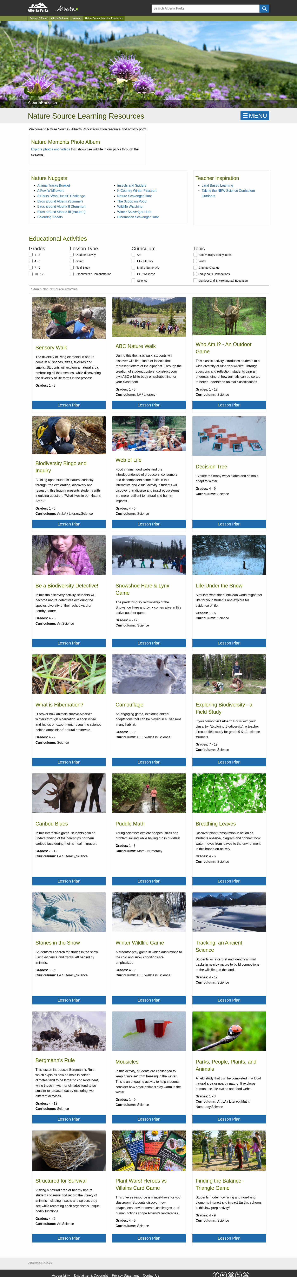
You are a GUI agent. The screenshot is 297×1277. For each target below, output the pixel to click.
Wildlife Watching (129, 206)
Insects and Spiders (131, 185)
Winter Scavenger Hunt (134, 212)
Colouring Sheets (50, 217)
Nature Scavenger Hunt (134, 196)
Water (199, 261)
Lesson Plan (69, 405)
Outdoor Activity (83, 254)
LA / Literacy (142, 261)
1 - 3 (34, 254)
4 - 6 (34, 261)
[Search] (205, 9)
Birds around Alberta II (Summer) (61, 206)
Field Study (80, 267)
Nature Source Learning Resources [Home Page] (104, 18)
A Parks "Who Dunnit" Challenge (61, 196)
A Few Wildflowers (50, 190)
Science (139, 280)
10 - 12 (36, 274)
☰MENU (255, 115)
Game (76, 261)
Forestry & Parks (38, 18)
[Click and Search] (264, 9)
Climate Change (206, 267)
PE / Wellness (143, 274)
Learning (76, 18)
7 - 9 (34, 267)
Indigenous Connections (211, 274)
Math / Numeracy (145, 267)
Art (136, 254)
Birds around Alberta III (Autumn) (61, 212)
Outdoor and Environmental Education (220, 280)
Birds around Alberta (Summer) (60, 201)
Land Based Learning (217, 185)
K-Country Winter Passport (136, 190)
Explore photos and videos (50, 149)
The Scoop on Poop (131, 201)
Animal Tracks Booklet (53, 185)
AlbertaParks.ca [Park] (59, 18)
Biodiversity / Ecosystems (212, 254)
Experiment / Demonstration (90, 274)
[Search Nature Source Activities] (149, 289)
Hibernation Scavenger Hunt (138, 217)
